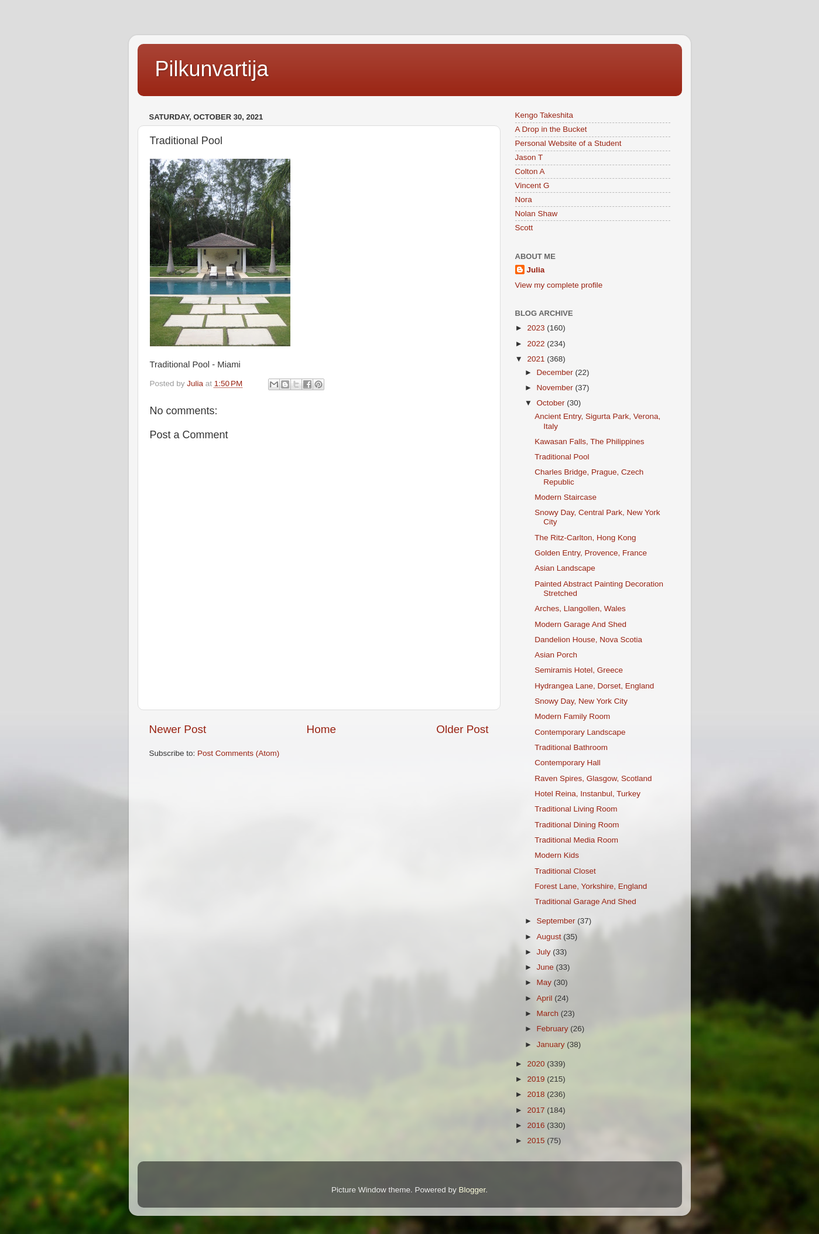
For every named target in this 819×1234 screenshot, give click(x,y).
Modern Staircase (565, 497)
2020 (537, 1063)
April (546, 998)
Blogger (472, 1189)
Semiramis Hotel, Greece (578, 670)
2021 (537, 358)
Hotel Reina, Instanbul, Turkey (587, 793)
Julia (536, 269)
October (552, 402)
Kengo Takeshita (544, 115)
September (557, 920)
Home (321, 729)
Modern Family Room (572, 716)
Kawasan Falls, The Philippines (589, 441)
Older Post (462, 729)
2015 (537, 1140)
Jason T (529, 157)
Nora (523, 199)
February (554, 1028)
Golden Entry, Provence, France (590, 552)
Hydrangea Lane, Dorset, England (594, 685)
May (545, 982)
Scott (524, 227)
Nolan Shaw (536, 213)
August (550, 936)
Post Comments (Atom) (238, 753)
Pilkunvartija (212, 69)
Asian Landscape (564, 568)
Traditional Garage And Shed (585, 901)
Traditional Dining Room (576, 824)
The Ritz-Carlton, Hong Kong (585, 537)
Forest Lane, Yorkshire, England (590, 886)
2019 (537, 1079)
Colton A (530, 171)
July (545, 951)
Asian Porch (555, 654)
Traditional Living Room (575, 809)
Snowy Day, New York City (581, 701)
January (552, 1044)
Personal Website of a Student (568, 143)
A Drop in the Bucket (551, 129)
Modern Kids (556, 855)
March (549, 1013)
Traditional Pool (561, 456)
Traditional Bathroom (571, 747)
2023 (537, 327)
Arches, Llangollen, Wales (580, 608)
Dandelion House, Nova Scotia (588, 639)
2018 (537, 1094)
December (556, 372)
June (546, 967)
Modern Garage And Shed (580, 624)
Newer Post (178, 729)
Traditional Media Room (576, 840)
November (556, 387)
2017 (537, 1110)
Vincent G (532, 185)
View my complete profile (559, 285)
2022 (537, 343)
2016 (537, 1125)
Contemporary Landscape (579, 732)
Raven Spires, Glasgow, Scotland (593, 778)
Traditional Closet (565, 871)
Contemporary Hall (567, 762)
